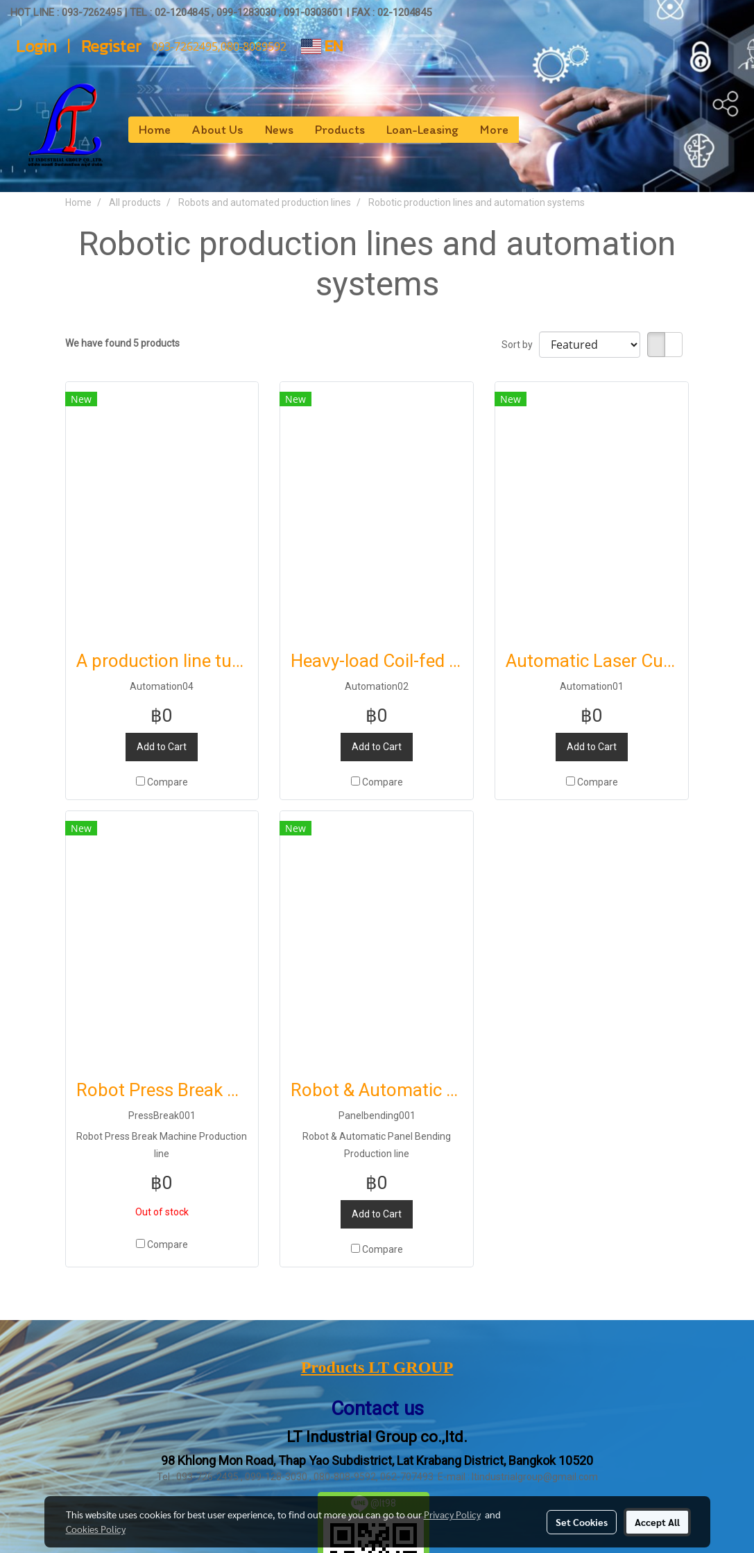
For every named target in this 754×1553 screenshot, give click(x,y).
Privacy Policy (452, 1514)
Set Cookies (582, 1522)
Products (340, 129)
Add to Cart (162, 746)
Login (36, 46)
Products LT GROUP (377, 1367)
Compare (167, 782)
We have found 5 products (122, 343)
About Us (217, 129)
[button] (531, 129)
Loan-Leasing (422, 129)
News (279, 129)
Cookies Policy (96, 1528)
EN (322, 46)
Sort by (520, 344)
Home (155, 129)
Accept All (657, 1522)
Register (111, 46)
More (494, 129)
